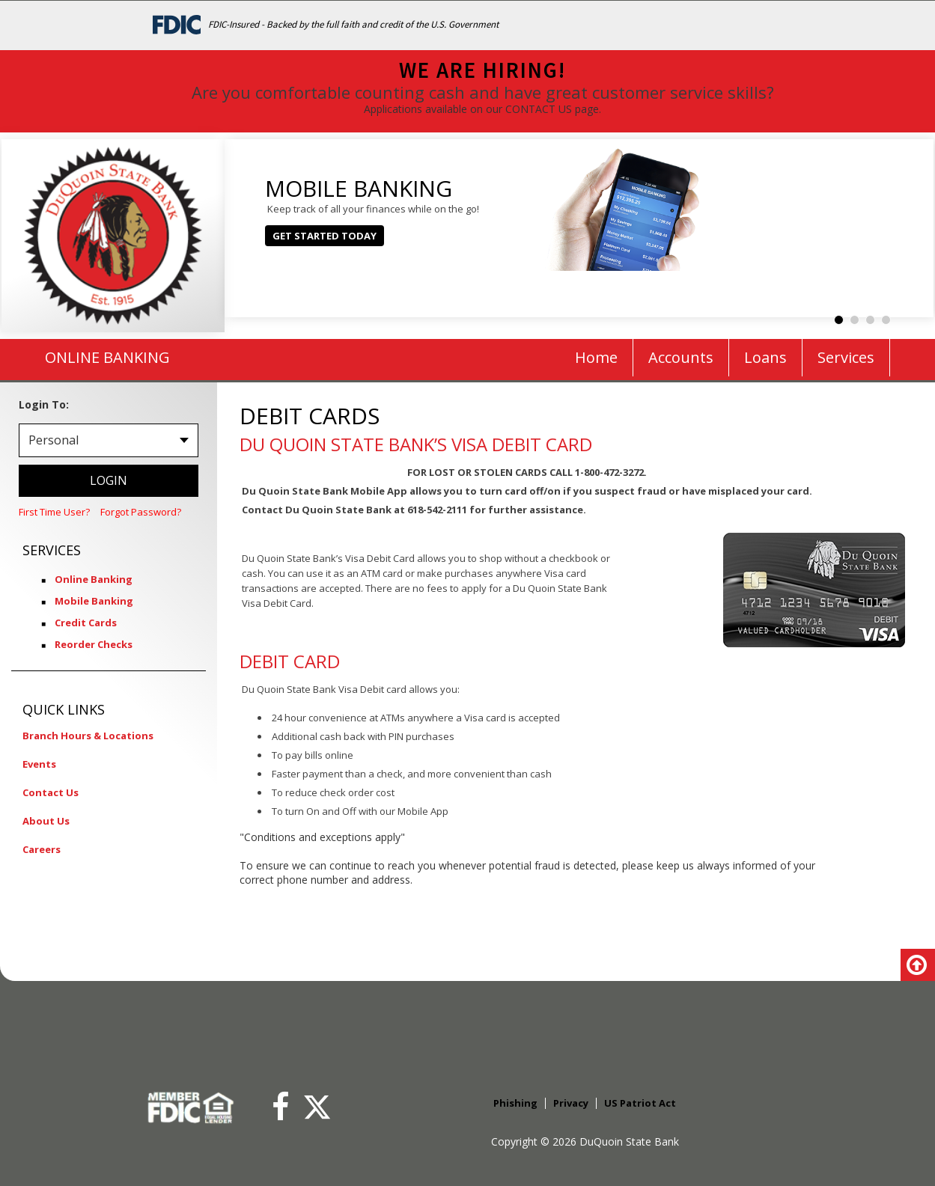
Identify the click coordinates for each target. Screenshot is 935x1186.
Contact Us (50, 792)
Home (596, 357)
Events (39, 764)
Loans (765, 357)
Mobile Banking (94, 601)
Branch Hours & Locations (87, 735)
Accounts (680, 357)
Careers (41, 849)
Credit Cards (86, 622)
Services (845, 357)
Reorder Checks (94, 644)
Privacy (570, 1103)
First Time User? (54, 512)
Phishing (515, 1103)
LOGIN (108, 480)
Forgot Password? (140, 512)
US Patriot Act (640, 1103)
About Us (46, 821)
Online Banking (94, 579)
